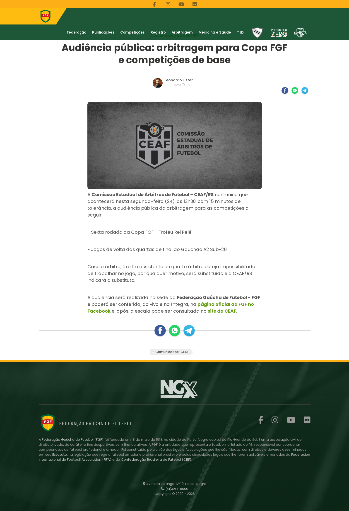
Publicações (103, 32)
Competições (132, 32)
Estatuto (59, 454)
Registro (158, 32)
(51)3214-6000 (176, 489)
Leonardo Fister (178, 80)
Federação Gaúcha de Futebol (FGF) (73, 439)
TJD (240, 32)
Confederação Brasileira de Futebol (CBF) (156, 459)
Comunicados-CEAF (171, 352)
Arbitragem (182, 32)
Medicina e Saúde (215, 32)
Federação (76, 32)
